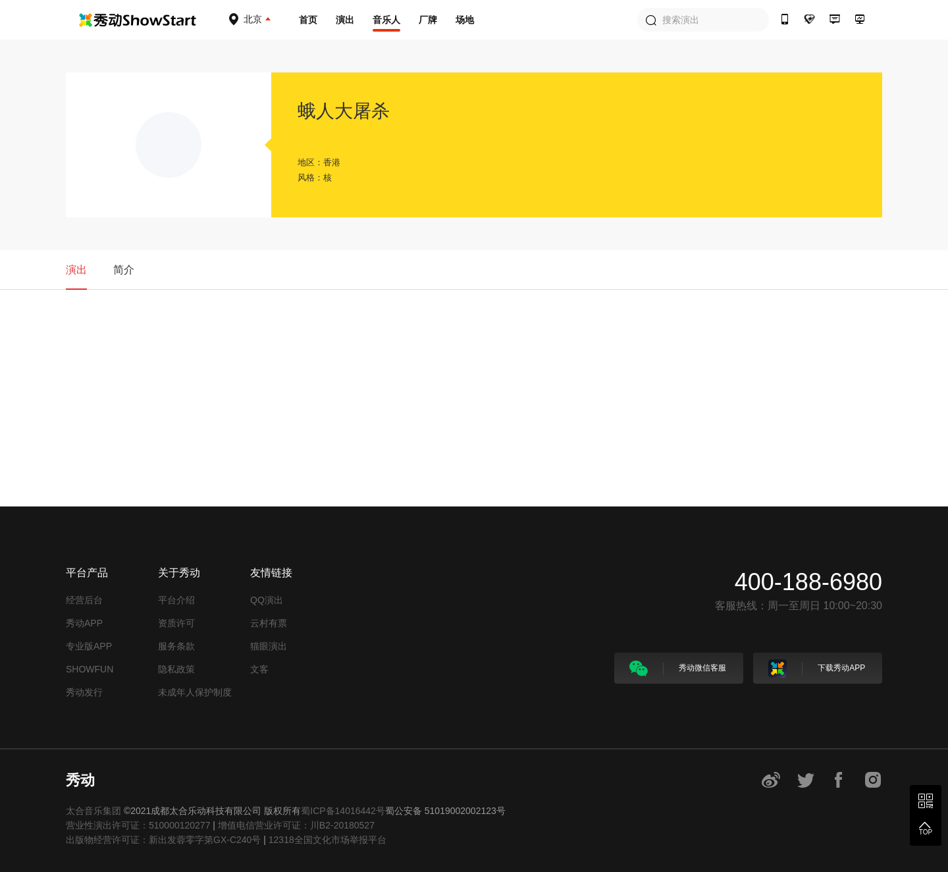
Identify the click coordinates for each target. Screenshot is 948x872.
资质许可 (176, 623)
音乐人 (386, 19)
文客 (259, 669)
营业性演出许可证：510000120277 (138, 825)
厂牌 (428, 19)
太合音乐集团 (93, 810)
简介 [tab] (123, 269)
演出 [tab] (76, 269)
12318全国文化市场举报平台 (327, 839)
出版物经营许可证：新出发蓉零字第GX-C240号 (163, 839)
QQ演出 (266, 600)
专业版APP (89, 646)
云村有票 (268, 623)
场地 (465, 19)
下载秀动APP (816, 668)
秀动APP (84, 623)
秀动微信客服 (677, 668)
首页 (308, 19)
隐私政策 (176, 669)
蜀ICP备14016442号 (343, 810)
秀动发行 (84, 692)
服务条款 (176, 646)
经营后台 (84, 600)
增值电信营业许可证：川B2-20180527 (296, 825)
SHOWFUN (89, 669)
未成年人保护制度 (195, 692)
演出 (345, 19)
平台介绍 (176, 600)
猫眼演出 (268, 646)
